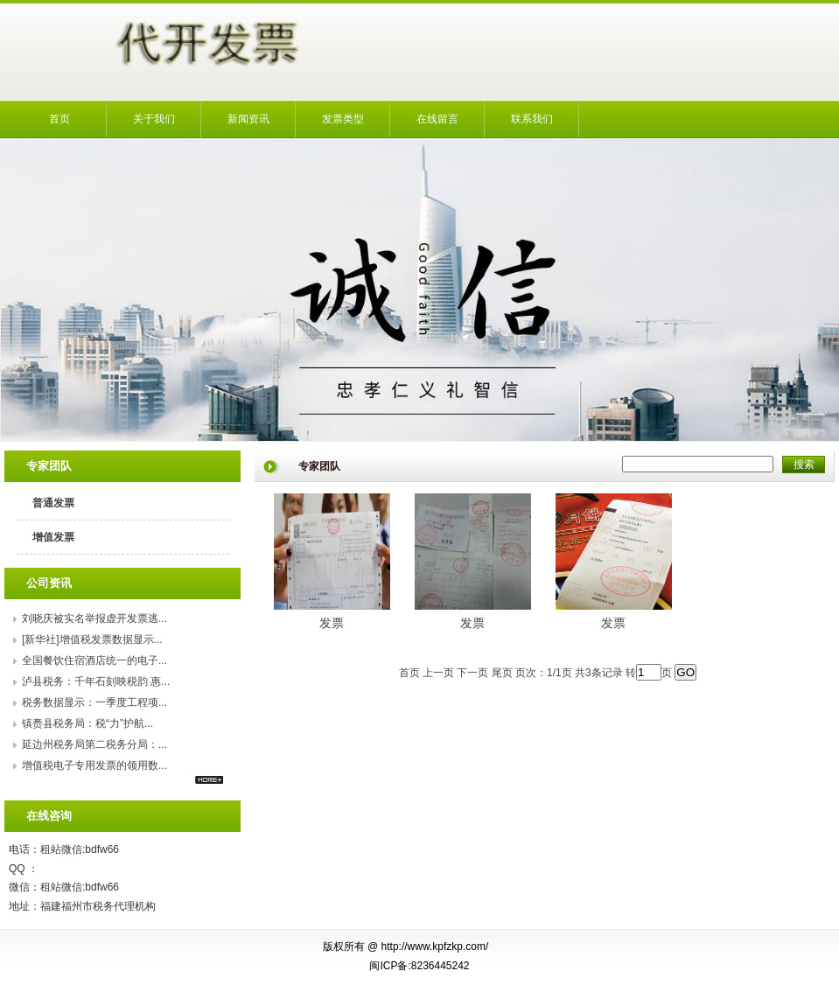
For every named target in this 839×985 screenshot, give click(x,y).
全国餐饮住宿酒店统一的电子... (94, 660)
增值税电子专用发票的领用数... (94, 765)
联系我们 (532, 119)
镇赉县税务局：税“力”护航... (87, 723)
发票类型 (343, 119)
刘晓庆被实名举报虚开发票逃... (94, 618)
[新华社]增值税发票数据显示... (92, 639)
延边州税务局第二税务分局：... (94, 744)
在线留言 (437, 119)
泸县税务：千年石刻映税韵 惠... (96, 681)
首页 (59, 119)
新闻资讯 (248, 119)
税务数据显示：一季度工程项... (94, 702)
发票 (331, 623)
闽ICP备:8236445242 (419, 966)
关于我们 (154, 119)
